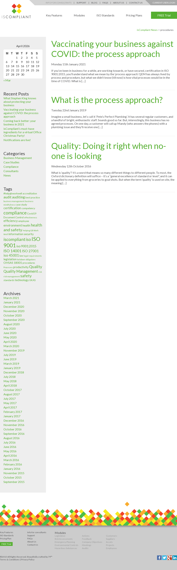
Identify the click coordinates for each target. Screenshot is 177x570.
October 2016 (12, 429)
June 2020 (9, 333)
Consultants (10, 171)
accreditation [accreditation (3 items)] (30, 193)
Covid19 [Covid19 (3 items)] (31, 213)
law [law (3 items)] (21, 255)
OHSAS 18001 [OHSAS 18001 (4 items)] (12, 262)
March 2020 (11, 346)
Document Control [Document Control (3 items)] (13, 217)
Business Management (17, 158)
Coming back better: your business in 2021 (19, 122)
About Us (118, 2)
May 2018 (9, 381)
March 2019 (11, 363)
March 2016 (11, 460)
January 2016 (11, 468)
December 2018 (13, 372)
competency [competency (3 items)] (28, 208)
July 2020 (9, 328)
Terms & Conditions (10, 559)
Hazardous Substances (66, 548)
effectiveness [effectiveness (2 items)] (30, 217)
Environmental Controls (66, 545)
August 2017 (11, 394)
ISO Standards (105, 15)
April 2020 (10, 341)
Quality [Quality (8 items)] (35, 266)
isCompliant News (147, 29)
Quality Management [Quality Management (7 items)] (20, 271)
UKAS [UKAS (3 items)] (32, 280)
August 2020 (11, 324)
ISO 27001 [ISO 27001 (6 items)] (30, 251)
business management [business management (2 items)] (14, 201)
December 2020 (13, 306)
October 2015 (12, 477)
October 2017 (12, 389)
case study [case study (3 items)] (21, 204)
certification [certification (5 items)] (12, 208)
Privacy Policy (27, 559)
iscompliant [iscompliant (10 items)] (14, 239)
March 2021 (11, 298)
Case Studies (11, 162)
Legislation (60, 535)
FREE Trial (164, 15)
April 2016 (10, 455)
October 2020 (12, 315)
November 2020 (13, 311)
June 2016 (9, 446)
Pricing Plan (5, 538)
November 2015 (13, 473)
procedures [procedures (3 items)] (29, 262)
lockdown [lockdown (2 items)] (21, 259)
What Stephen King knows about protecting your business (19, 101)
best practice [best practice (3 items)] (32, 197)
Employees (111, 548)
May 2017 (9, 403)
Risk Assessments (64, 539)
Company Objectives (92, 542)
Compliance (10, 166)
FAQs (105, 2)
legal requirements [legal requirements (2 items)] (33, 256)
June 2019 (9, 359)
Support (81, 2)
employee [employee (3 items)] (23, 221)
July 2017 (9, 398)
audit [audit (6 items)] (7, 197)
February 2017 (12, 411)
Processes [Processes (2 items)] (8, 267)
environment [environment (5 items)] (12, 225)
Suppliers (110, 539)
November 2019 (13, 350)
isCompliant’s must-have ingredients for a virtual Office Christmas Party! (22, 132)
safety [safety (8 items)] (26, 275)
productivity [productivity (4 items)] (21, 267)
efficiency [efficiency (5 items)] (10, 221)
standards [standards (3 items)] (8, 280)
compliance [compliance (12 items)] (15, 212)
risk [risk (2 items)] (40, 272)
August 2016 (11, 438)
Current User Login (163, 2)
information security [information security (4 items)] (21, 234)
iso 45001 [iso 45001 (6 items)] (11, 255)
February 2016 (12, 464)
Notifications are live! (17, 140)
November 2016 (13, 425)
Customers (111, 535)
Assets (109, 542)
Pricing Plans (134, 15)
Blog (94, 2)
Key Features (54, 15)
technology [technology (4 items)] (22, 280)
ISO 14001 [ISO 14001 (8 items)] (12, 250)
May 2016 (9, 451)
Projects (110, 545)
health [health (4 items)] (26, 225)
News (7, 175)
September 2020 (14, 319)
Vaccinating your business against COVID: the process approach (20, 113)
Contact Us (135, 2)
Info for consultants (36, 532)
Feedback (87, 539)
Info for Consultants (58, 2)
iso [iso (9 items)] (28, 239)
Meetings (86, 545)
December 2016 (13, 420)
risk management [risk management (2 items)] (11, 276)
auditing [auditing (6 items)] (18, 197)
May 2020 (9, 337)
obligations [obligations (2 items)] (31, 259)
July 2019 (9, 354)
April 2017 (10, 407)
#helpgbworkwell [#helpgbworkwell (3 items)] (12, 193)
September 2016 (14, 433)
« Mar (7, 80)
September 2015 (14, 481)
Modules (79, 15)
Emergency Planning (65, 542)
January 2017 (11, 416)
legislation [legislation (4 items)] (9, 259)
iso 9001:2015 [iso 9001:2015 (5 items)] (26, 246)
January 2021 (11, 302)
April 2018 (10, 385)
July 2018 (9, 376)
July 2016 (9, 442)
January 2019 (11, 368)
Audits (85, 548)
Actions (86, 535)
